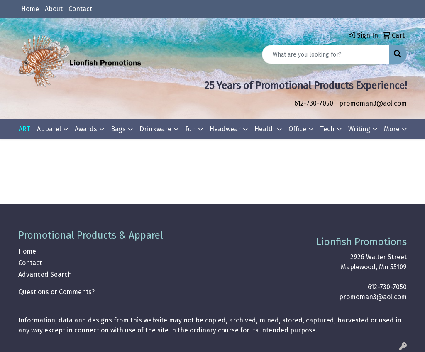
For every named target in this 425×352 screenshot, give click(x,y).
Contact (80, 9)
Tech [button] (327, 129)
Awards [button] (86, 129)
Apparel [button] (49, 129)
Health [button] (264, 129)
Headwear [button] (225, 129)
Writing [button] (359, 129)
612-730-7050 (313, 103)
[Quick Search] (325, 54)
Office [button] (297, 129)
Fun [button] (190, 129)
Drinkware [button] (155, 129)
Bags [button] (118, 129)
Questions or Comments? (56, 292)
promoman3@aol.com (373, 103)
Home (30, 9)
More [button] (392, 129)
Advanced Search (45, 274)
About (54, 9)
